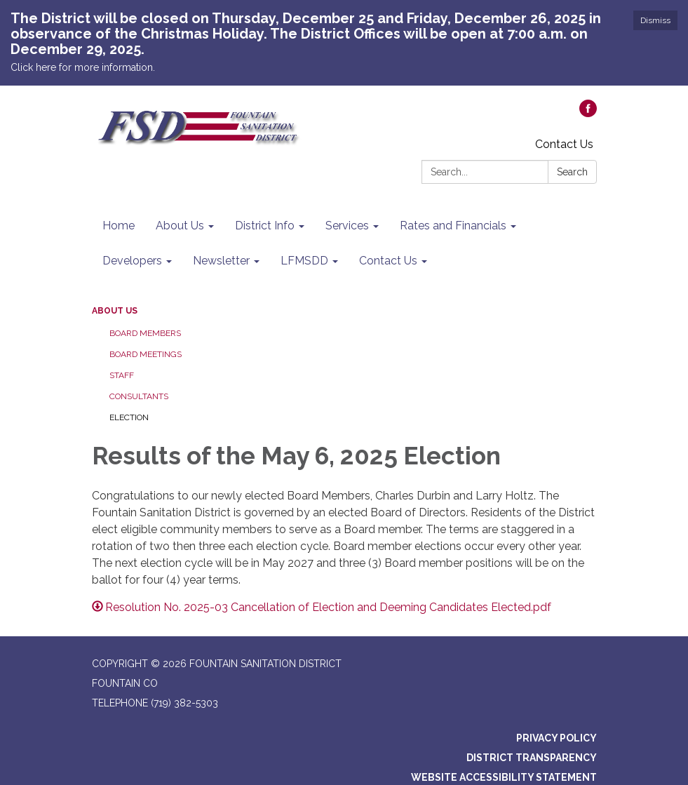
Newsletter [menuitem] (221, 260)
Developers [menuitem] (132, 260)
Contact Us (564, 144)
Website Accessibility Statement (504, 777)
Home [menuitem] (118, 225)
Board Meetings (145, 354)
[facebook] (588, 113)
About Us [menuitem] (180, 225)
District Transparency (531, 757)
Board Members (145, 333)
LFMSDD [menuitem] (304, 260)
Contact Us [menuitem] (388, 260)
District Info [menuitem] (265, 225)
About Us (114, 311)
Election (129, 417)
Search (572, 171)
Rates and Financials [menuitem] (453, 225)
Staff (121, 375)
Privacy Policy (556, 738)
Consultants (138, 396)
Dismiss (655, 20)
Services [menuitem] (347, 225)
